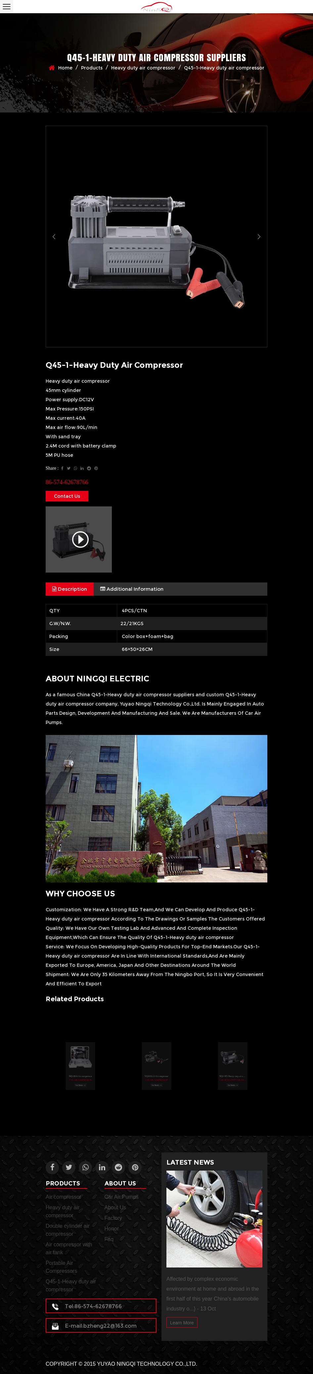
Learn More (182, 1322)
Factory (113, 1218)
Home (65, 68)
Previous (54, 236)
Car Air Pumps (122, 1197)
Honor (112, 1228)
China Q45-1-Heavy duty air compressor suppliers (135, 695)
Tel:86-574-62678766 (87, 1306)
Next (259, 236)
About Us (115, 1207)
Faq (109, 1239)
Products (92, 68)
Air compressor (63, 1197)
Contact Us (67, 496)
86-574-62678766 (67, 482)
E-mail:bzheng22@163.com (94, 1326)
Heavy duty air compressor (143, 68)
